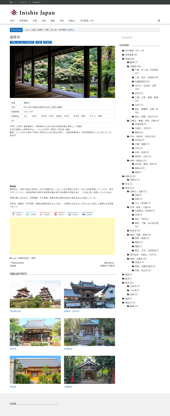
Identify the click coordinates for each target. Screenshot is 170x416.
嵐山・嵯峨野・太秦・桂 (146, 109)
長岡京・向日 (141, 156)
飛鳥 (137, 246)
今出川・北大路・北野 (145, 85)
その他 (133, 290)
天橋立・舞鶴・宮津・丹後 (143, 120)
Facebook (127, 37)
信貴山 (138, 262)
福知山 (138, 168)
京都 (35, 20)
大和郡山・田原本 (143, 210)
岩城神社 (68, 348)
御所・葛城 (140, 238)
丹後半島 (139, 124)
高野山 (133, 179)
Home (12, 20)
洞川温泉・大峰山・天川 (141, 254)
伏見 (137, 93)
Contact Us (36, 2)
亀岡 (132, 62)
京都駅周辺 (140, 81)
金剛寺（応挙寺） (72, 311)
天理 (137, 214)
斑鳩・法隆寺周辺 (143, 266)
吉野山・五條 (136, 191)
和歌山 (72, 20)
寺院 (33, 258)
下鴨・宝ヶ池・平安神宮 (56, 30)
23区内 (133, 286)
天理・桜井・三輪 (138, 207)
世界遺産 (23, 20)
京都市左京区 (23, 258)
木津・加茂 (140, 152)
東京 (62, 20)
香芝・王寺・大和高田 (145, 250)
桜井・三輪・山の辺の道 (146, 223)
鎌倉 (53, 20)
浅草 (132, 294)
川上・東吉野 (141, 203)
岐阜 (127, 278)
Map (11, 2)
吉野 (137, 199)
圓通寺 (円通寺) (108, 266)
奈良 (44, 20)
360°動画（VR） (87, 20)
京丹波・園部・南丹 (144, 164)
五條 (137, 195)
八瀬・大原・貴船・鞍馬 (146, 97)
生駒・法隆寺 (136, 258)
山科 (137, 105)
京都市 (40, 30)
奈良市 (133, 230)
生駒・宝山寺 (141, 270)
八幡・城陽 (140, 144)
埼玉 (127, 184)
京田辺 (138, 140)
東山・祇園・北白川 (144, 116)
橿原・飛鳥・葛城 (138, 234)
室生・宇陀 (140, 219)
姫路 (127, 274)
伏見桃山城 (15, 311)
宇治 (137, 148)
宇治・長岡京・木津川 (140, 136)
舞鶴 (137, 132)
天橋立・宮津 (141, 128)
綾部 (137, 172)
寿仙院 (13, 386)
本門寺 (13, 348)
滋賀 (127, 298)
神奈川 (128, 302)
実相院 (13, 266)
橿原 (137, 242)
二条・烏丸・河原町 (144, 77)
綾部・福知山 (136, 160)
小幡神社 (68, 386)
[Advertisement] (62, 236)
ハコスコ (22, 2)
